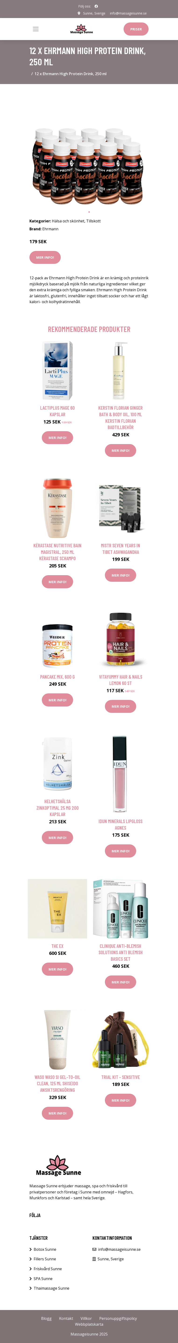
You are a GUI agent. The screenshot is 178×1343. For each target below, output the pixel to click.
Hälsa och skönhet (68, 221)
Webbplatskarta (89, 1324)
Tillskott (93, 221)
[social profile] (96, 6)
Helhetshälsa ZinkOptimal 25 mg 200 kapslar (57, 807)
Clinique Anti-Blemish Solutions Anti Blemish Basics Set (121, 952)
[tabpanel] (89, 147)
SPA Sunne (43, 1278)
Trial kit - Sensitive (120, 1077)
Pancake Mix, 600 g (57, 677)
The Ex (57, 946)
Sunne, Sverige (94, 13)
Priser (136, 29)
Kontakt (66, 1318)
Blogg (46, 1318)
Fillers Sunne (45, 1259)
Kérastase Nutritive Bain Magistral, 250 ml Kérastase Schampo (57, 551)
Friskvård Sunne (48, 1268)
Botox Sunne (45, 1249)
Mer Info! (45, 257)
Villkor (86, 1318)
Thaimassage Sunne (51, 1288)
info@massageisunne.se (128, 13)
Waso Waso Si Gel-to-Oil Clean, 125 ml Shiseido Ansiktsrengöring (57, 1083)
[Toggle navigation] (35, 29)
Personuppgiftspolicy (118, 1318)
